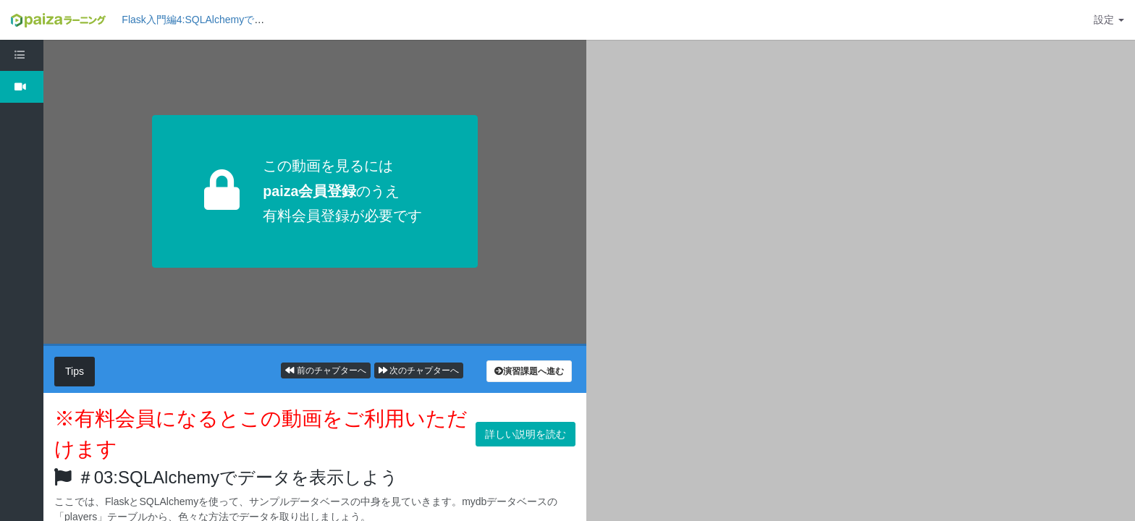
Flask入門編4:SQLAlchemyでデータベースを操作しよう (249, 19)
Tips (74, 371)
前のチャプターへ (325, 370)
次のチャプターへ (419, 370)
